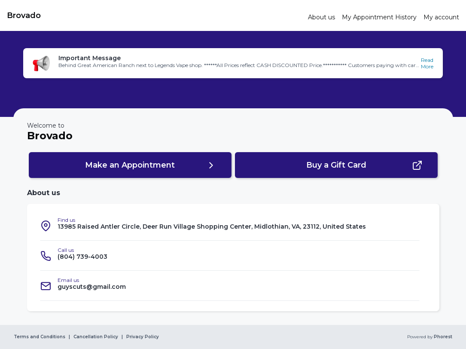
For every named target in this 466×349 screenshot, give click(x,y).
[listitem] (230, 226)
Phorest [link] (442, 337)
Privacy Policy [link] (142, 337)
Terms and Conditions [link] (39, 337)
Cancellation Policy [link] (95, 337)
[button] (233, 63)
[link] (154, 15)
